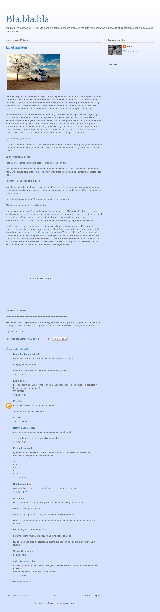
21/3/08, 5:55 (19, 477)
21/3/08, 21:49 (20, 555)
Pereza (23, 310)
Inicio (56, 595)
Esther (16, 498)
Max (15, 401)
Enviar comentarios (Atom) (61, 603)
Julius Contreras (21, 561)
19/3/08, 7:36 (19, 395)
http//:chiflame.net (14, 331)
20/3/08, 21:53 (20, 421)
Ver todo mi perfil (131, 51)
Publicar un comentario (21, 581)
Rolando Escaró (21, 428)
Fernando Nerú (21, 448)
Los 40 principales (42, 232)
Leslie (16, 381)
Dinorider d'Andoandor (25, 354)
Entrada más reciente (18, 595)
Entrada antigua (92, 595)
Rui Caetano (19, 484)
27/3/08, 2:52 (19, 575)
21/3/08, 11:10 (20, 492)
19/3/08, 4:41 (19, 374)
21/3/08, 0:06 (19, 442)
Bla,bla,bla (27, 18)
